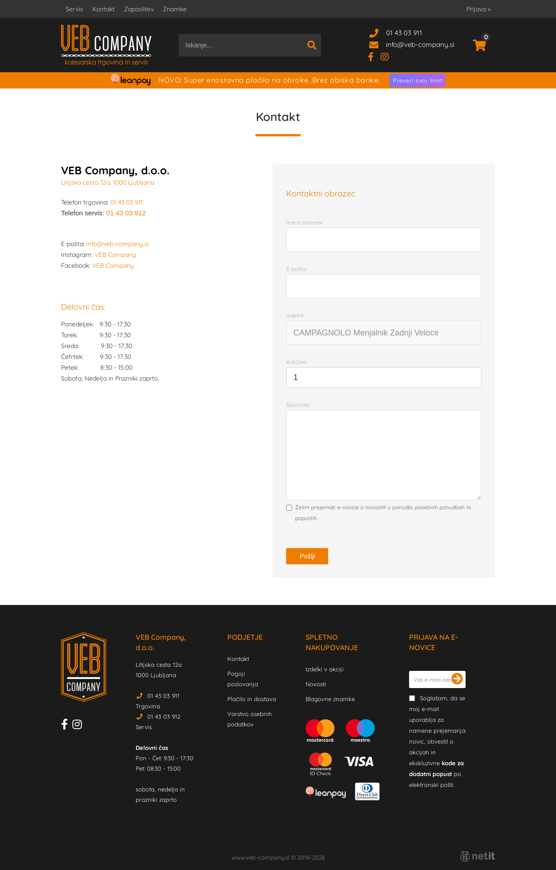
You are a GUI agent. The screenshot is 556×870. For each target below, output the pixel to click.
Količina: (296, 361)
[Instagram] (388, 56)
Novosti (316, 684)
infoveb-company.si (420, 44)
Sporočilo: (298, 404)
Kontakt (103, 9)
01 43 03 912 (126, 213)
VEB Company (115, 255)
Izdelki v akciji (325, 669)
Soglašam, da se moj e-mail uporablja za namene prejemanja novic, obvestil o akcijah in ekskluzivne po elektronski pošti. (437, 741)
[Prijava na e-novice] (457, 679)
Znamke (175, 9)
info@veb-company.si (117, 244)
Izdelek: (295, 315)
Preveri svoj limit (417, 80)
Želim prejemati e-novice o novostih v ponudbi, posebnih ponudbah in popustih (383, 512)
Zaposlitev (139, 9)
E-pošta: (296, 268)
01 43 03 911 (404, 32)
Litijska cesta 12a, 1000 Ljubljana (107, 182)
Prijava (478, 9)
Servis (74, 9)
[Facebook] (374, 56)
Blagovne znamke (330, 699)
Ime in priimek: (304, 222)
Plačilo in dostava (251, 699)
